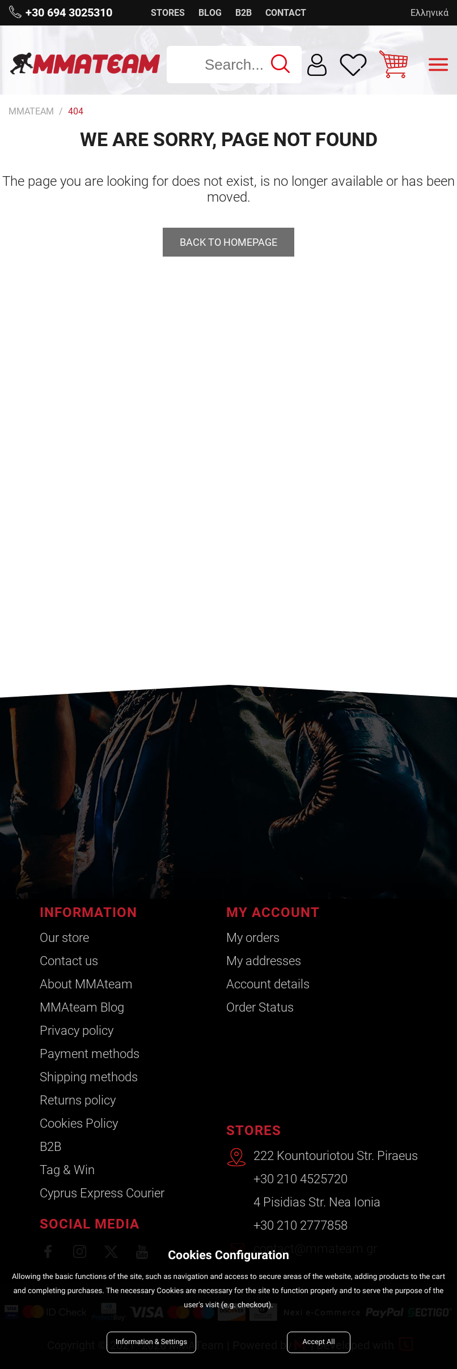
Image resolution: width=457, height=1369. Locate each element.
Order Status (260, 1007)
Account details (268, 984)
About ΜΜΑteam (86, 984)
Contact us (69, 961)
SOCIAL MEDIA (89, 1224)
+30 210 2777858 (300, 1225)
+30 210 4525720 (300, 1179)
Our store (64, 938)
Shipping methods (89, 1077)
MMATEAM (31, 111)
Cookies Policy (79, 1123)
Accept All (319, 1342)
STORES (168, 12)
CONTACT (285, 12)
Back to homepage (228, 242)
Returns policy (78, 1100)
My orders (253, 938)
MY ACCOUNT (273, 912)
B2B (243, 12)
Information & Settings (151, 1342)
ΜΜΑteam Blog (82, 1007)
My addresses (263, 961)
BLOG (210, 12)
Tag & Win (67, 1170)
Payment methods (89, 1054)
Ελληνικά (429, 12)
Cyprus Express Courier (102, 1193)
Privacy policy (76, 1030)
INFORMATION (88, 912)
